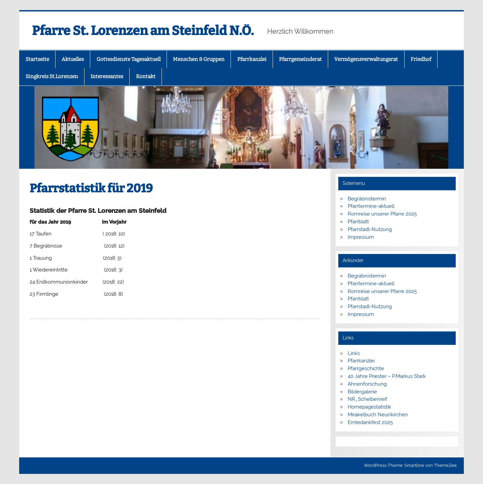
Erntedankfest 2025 (370, 422)
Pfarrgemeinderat (300, 59)
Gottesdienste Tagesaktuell (129, 59)
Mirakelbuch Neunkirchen (378, 415)
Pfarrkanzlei (252, 59)
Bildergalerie (362, 392)
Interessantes (107, 76)
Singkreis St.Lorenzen (52, 76)
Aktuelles (73, 59)
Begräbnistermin (367, 199)
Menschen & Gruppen (199, 59)
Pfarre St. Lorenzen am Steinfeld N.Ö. (143, 30)
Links (354, 353)
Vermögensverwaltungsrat (366, 59)
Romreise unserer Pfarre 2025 (382, 214)
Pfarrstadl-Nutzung (370, 229)
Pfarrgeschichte (366, 368)
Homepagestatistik (369, 407)
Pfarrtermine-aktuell (371, 206)
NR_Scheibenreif (367, 399)
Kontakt (146, 76)
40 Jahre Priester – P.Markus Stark (387, 376)
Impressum (361, 237)
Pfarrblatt (358, 222)
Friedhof (421, 59)
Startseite (37, 59)
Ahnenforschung (367, 384)
